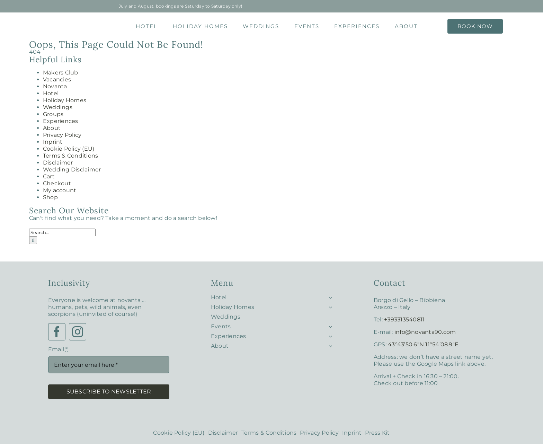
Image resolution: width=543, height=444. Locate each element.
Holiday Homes (64, 100)
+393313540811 (404, 319)
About (52, 128)
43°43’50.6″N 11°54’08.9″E (423, 344)
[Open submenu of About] (329, 344)
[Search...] (62, 232)
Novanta (55, 86)
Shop (50, 197)
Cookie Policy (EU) (68, 148)
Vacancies (57, 79)
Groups (53, 114)
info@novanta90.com (425, 332)
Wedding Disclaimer (72, 169)
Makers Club (60, 72)
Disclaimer (58, 162)
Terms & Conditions (70, 155)
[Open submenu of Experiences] (329, 334)
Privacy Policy (62, 135)
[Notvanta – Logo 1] (68, 21)
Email (58, 349)
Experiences (60, 121)
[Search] (33, 240)
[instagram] (77, 331)
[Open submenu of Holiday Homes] (329, 305)
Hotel (51, 93)
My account (59, 190)
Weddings (57, 107)
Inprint (53, 142)
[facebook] (56, 331)
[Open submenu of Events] (329, 324)
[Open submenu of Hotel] (329, 295)
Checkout (57, 183)
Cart (49, 176)
